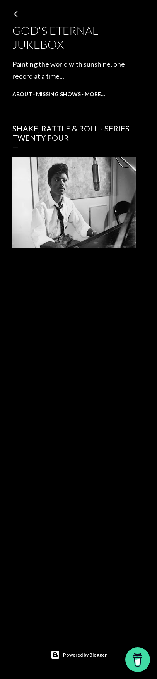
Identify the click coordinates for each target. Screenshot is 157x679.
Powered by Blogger (79, 655)
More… (95, 94)
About (22, 94)
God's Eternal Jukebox (55, 37)
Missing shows (58, 94)
